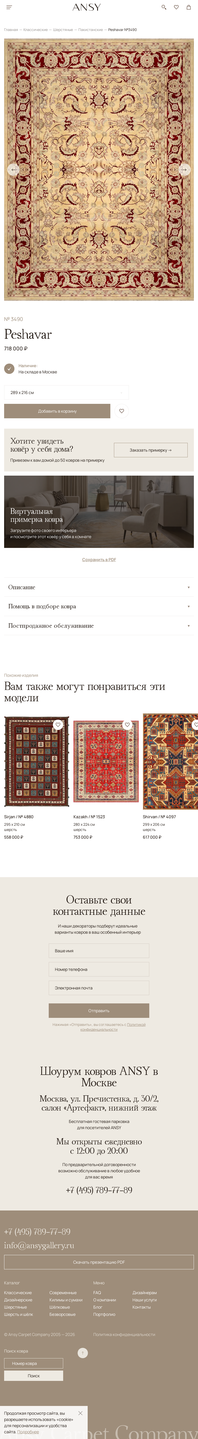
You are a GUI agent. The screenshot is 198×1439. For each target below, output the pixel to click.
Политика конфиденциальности (124, 1334)
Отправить (99, 1010)
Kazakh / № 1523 (89, 817)
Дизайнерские (18, 1299)
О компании (104, 1299)
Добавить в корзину (57, 411)
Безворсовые (63, 1314)
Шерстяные (63, 29)
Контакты (142, 1307)
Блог (97, 1307)
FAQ (97, 1292)
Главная (11, 29)
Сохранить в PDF (99, 559)
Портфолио (104, 1314)
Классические (35, 29)
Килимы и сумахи (66, 1299)
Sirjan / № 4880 (19, 817)
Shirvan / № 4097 (159, 817)
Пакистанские (91, 29)
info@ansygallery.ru (39, 1245)
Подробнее (28, 1432)
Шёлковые (60, 1307)
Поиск (34, 1376)
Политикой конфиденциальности (113, 1027)
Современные (63, 1292)
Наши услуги (145, 1299)
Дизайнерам (145, 1292)
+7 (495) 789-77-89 (99, 1190)
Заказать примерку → (151, 450)
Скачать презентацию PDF (99, 1262)
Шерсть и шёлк (18, 1314)
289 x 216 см (22, 392)
